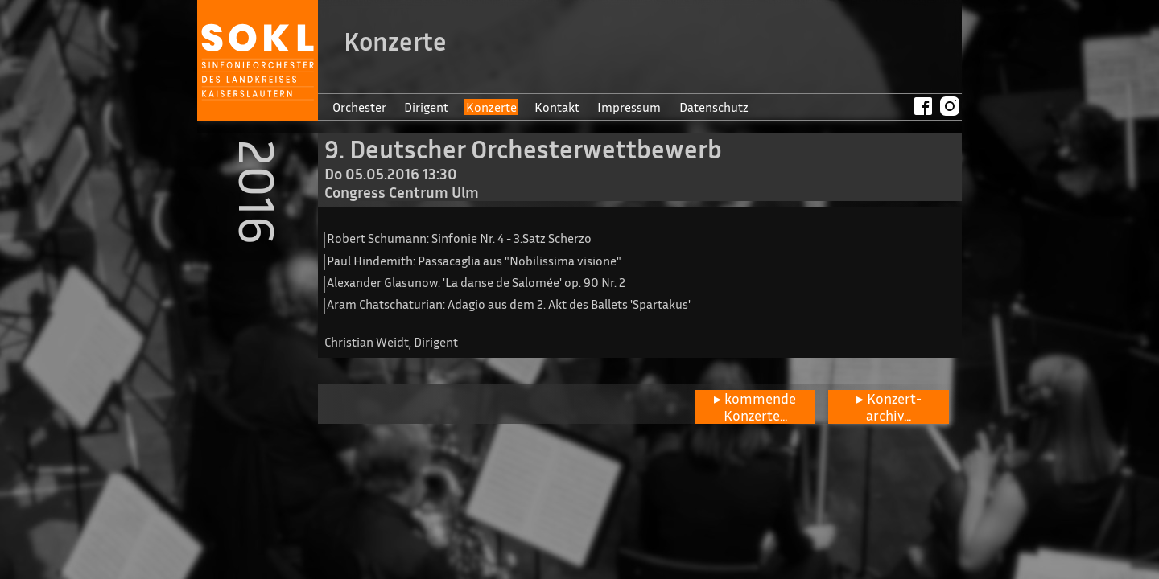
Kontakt (557, 107)
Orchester (359, 107)
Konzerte (491, 107)
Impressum (629, 107)
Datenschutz (714, 107)
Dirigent (426, 107)
